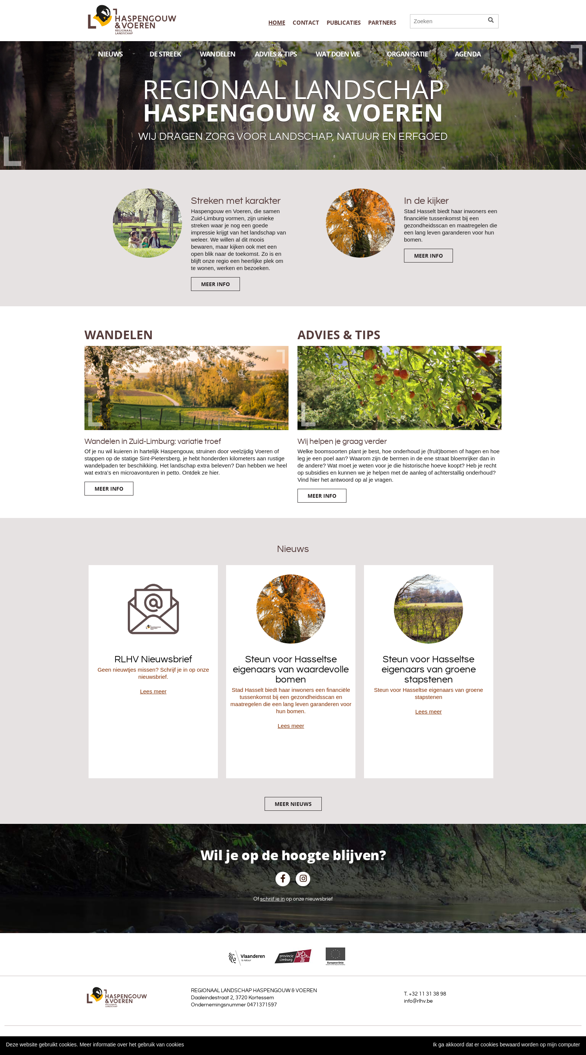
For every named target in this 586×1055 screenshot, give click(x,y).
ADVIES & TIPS (276, 54)
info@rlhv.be (418, 1001)
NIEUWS (116, 54)
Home (276, 23)
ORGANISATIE (414, 54)
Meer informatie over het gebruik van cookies (132, 1045)
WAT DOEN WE (344, 54)
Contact (306, 23)
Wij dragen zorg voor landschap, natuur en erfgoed (293, 136)
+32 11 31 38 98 (427, 994)
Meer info (215, 284)
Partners (382, 23)
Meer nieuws (293, 803)
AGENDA (474, 54)
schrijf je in (272, 899)
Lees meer (153, 691)
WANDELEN (217, 54)
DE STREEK (165, 54)
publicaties (344, 23)
